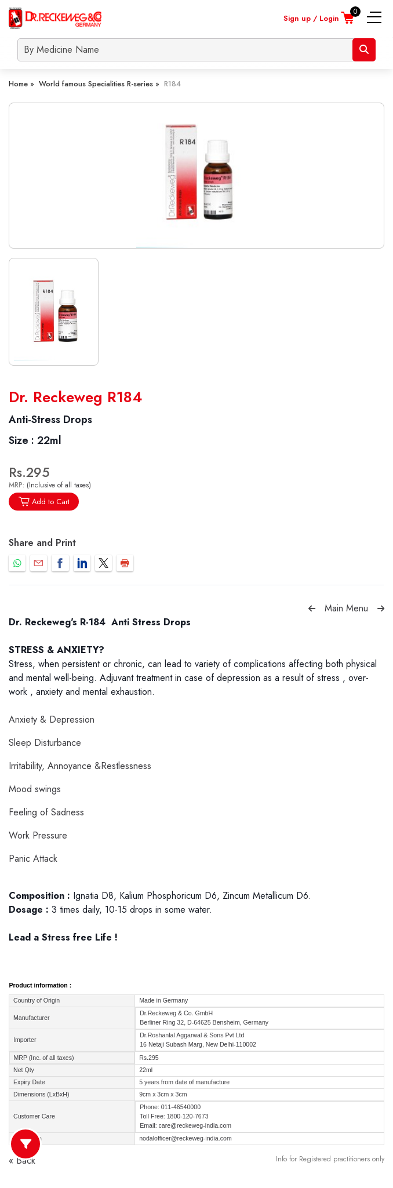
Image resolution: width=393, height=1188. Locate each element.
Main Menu (346, 608)
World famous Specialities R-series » (99, 83)
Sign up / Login (311, 18)
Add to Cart (44, 501)
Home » (21, 83)
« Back (22, 1160)
